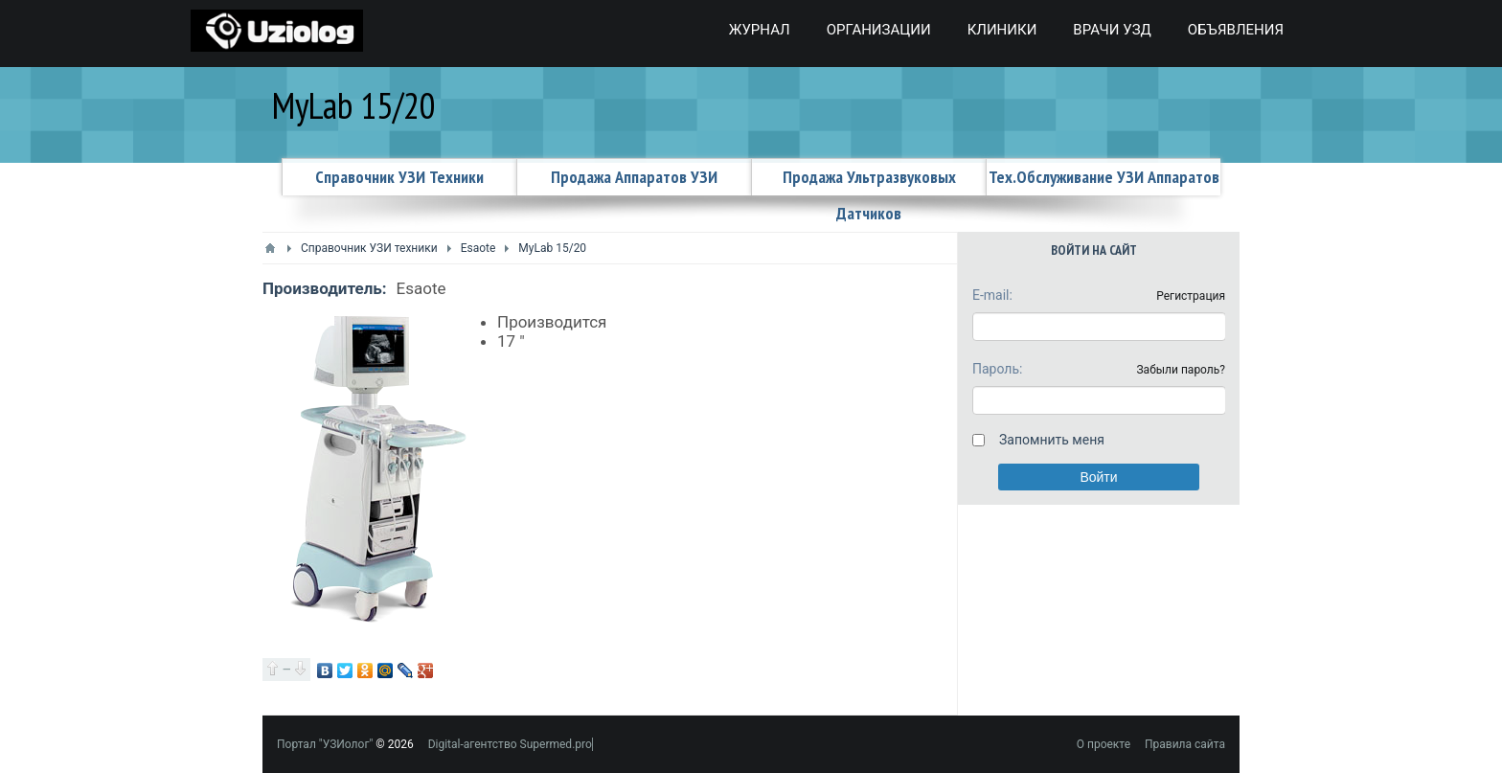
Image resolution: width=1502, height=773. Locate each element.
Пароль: (997, 368)
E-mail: (992, 295)
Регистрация (1190, 296)
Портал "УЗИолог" (325, 744)
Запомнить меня (1051, 439)
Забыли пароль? (1180, 369)
